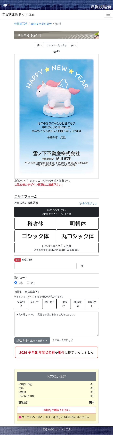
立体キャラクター (41, 23)
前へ (39, 45)
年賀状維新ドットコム (18, 14)
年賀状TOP (20, 23)
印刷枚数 (23, 260)
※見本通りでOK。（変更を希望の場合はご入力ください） (56, 324)
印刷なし (92, 304)
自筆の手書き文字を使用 (56, 247)
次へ (73, 45)
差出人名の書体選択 (26, 202)
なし (21, 282)
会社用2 (49, 302)
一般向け (64, 304)
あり (33, 282)
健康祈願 (78, 304)
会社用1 (35, 302)
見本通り (21, 304)
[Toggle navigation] (108, 14)
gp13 (6, 5)
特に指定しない (56, 212)
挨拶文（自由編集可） (27, 291)
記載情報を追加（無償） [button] (32, 340)
